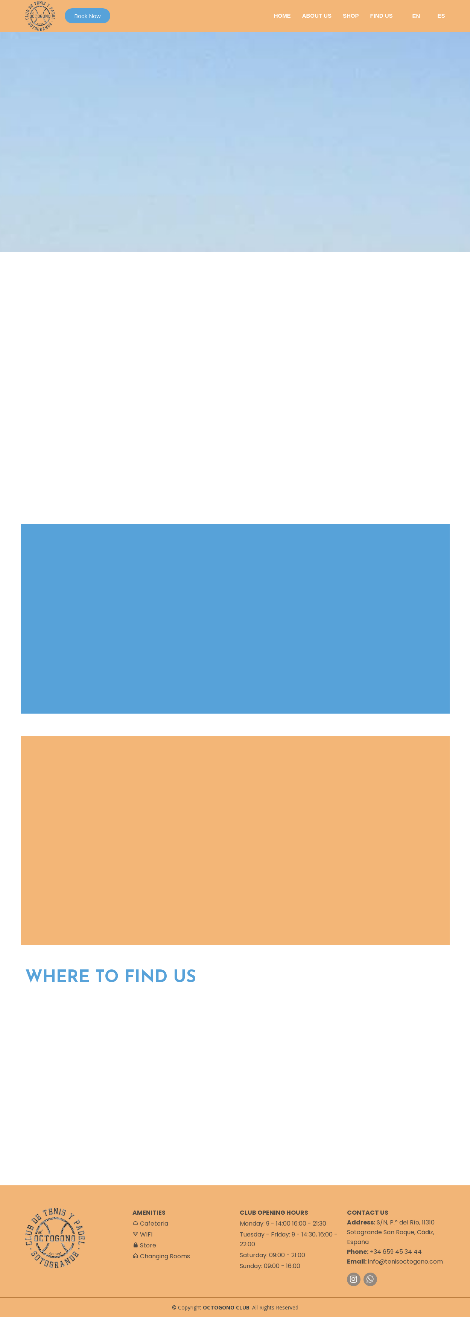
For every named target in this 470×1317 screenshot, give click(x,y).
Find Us (381, 15)
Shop (351, 15)
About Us (317, 15)
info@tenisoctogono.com (405, 1261)
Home (282, 15)
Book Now (87, 16)
